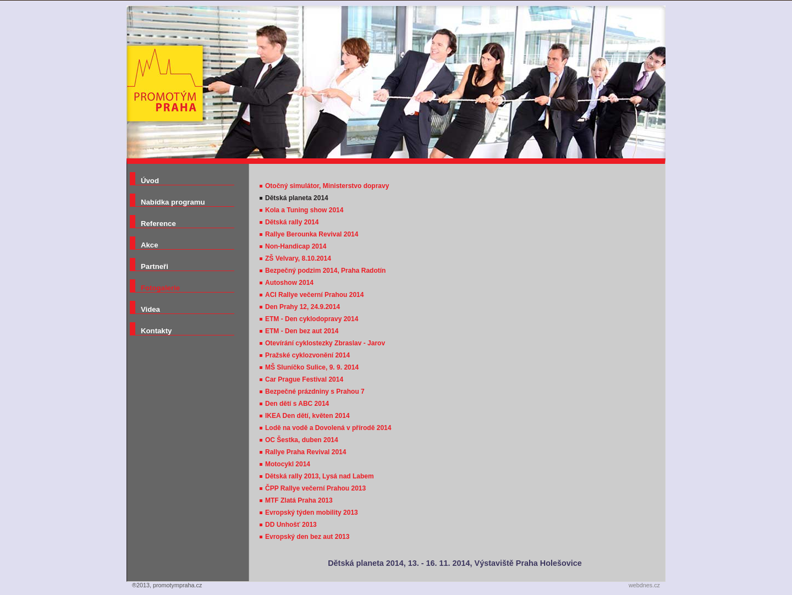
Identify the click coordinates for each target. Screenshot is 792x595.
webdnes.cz (644, 585)
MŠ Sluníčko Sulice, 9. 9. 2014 (312, 367)
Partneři (154, 266)
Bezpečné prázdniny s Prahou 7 (315, 391)
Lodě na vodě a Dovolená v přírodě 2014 (328, 428)
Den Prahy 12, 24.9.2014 (302, 307)
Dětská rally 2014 (291, 222)
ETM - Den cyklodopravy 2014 (311, 319)
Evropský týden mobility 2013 (311, 512)
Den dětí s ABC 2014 (297, 403)
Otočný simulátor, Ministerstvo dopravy (327, 186)
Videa (150, 309)
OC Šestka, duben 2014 (301, 440)
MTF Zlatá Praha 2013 (299, 500)
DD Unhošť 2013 (291, 524)
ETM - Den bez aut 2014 (301, 331)
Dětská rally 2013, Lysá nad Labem (319, 476)
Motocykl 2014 (287, 464)
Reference (158, 223)
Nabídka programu (173, 202)
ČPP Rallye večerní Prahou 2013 (315, 488)
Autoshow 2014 (289, 283)
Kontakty (156, 331)
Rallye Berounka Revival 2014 (311, 234)
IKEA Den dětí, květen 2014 (307, 416)
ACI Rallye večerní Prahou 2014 (314, 295)
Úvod (150, 181)
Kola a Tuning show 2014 (304, 210)
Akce (149, 245)
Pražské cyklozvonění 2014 (307, 355)
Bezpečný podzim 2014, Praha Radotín (325, 270)
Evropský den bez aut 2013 (307, 537)
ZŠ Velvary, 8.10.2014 (298, 258)
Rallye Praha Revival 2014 (305, 452)
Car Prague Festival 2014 (304, 379)
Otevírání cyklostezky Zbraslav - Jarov (325, 343)
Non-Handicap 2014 (295, 246)
